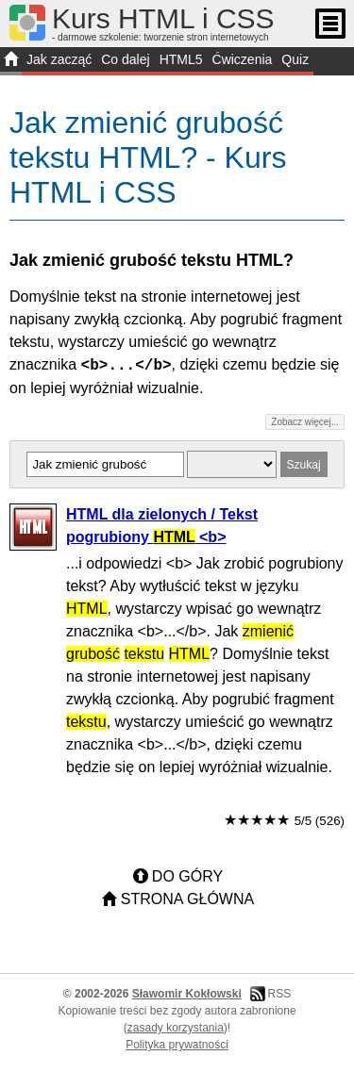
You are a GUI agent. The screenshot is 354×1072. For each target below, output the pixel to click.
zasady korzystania (175, 1027)
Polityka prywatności (177, 1044)
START (11, 61)
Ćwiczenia (242, 59)
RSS (279, 993)
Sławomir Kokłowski (187, 993)
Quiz (295, 59)
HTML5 (181, 59)
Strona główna (187, 899)
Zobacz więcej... (305, 422)
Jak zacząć (59, 59)
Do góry (187, 876)
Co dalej (125, 59)
